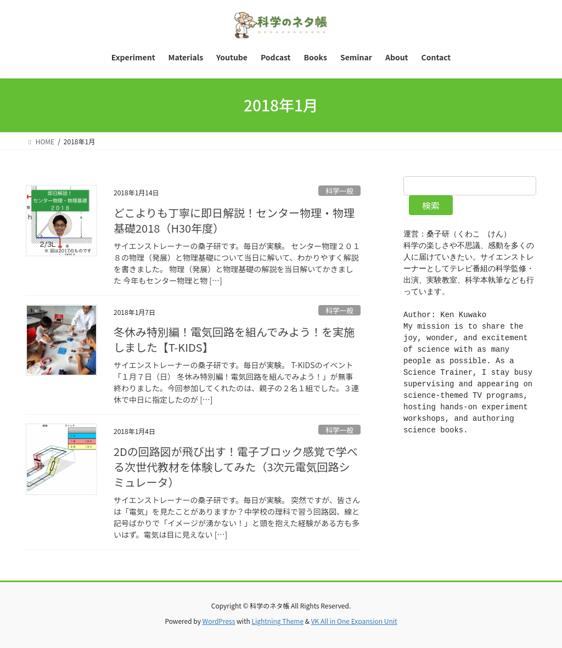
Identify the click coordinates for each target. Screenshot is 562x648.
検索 (431, 205)
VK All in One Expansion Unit (354, 621)
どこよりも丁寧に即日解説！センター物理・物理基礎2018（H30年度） (234, 220)
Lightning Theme (277, 621)
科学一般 (339, 190)
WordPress (219, 621)
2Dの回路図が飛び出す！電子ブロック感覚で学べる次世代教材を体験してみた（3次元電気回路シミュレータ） (236, 466)
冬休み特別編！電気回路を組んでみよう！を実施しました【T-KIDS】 (234, 339)
